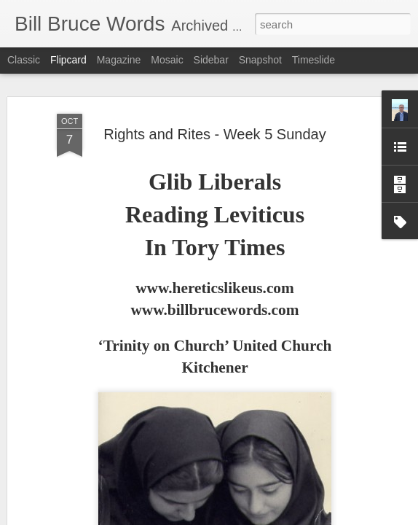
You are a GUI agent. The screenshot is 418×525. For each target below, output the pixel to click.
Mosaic (167, 60)
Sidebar (211, 60)
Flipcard (68, 60)
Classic (23, 60)
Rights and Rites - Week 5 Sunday (214, 110)
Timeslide (313, 60)
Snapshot (260, 60)
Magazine (119, 60)
